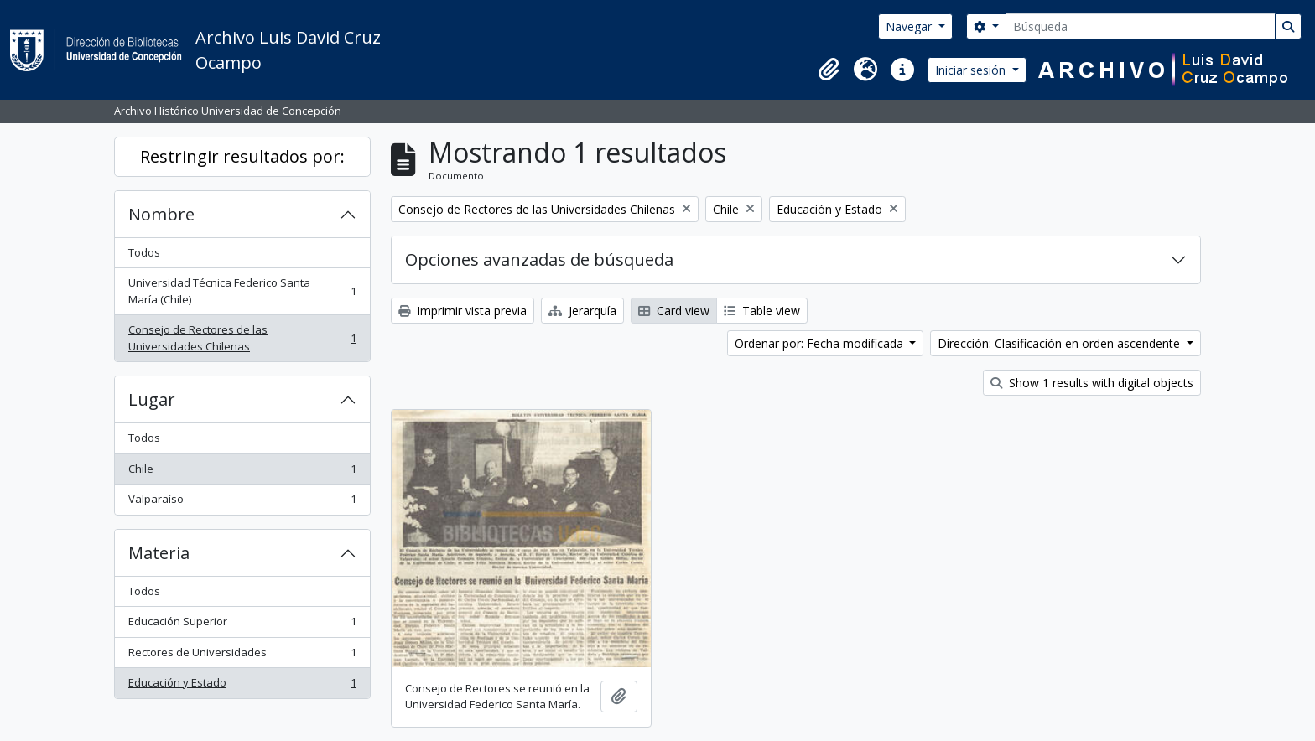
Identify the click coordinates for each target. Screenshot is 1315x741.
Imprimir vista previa (462, 311)
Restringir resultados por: (242, 156)
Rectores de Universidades (241, 656)
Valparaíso (241, 502)
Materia (159, 553)
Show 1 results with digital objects (1091, 383)
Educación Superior (241, 625)
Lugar (151, 399)
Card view (673, 311)
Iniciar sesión (972, 70)
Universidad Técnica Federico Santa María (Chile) (241, 291)
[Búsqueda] (1141, 26)
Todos (144, 252)
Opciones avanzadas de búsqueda (539, 259)
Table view (762, 311)
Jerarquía (582, 311)
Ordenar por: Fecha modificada (821, 343)
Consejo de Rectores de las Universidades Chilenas (241, 338)
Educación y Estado (241, 686)
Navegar (910, 26)
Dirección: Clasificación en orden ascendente (1060, 343)
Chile (241, 472)
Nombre (161, 214)
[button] (828, 69)
